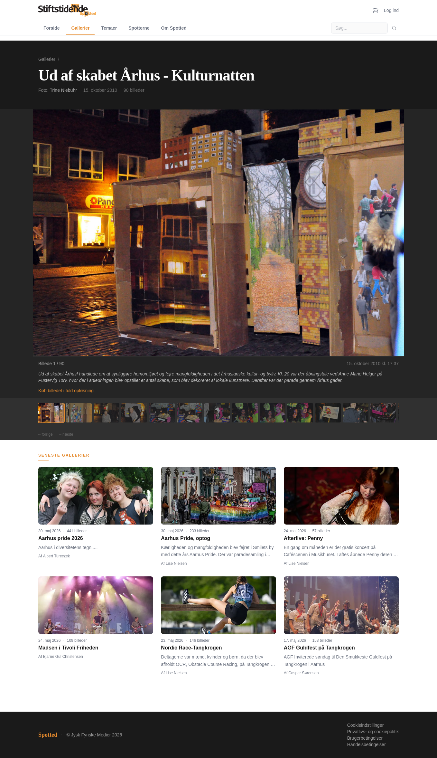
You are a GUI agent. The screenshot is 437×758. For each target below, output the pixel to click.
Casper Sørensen (303, 673)
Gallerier (80, 28)
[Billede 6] (189, 412)
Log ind (391, 10)
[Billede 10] (300, 412)
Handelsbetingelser (366, 744)
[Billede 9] (272, 412)
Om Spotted (174, 28)
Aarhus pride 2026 (60, 538)
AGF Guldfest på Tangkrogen (319, 647)
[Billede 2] (79, 412)
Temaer (109, 28)
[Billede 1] (51, 412)
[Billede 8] (245, 412)
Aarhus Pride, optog (185, 538)
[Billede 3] (106, 412)
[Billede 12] (355, 412)
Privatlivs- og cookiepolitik (373, 731)
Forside (51, 28)
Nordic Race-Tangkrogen (191, 647)
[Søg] (394, 28)
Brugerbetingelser (365, 738)
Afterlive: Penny (303, 538)
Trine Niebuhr (63, 90)
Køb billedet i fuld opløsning (66, 390)
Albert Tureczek (56, 556)
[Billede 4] (134, 412)
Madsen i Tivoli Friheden (68, 647)
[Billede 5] (162, 412)
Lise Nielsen (176, 563)
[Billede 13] (383, 412)
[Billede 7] (217, 412)
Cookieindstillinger (365, 725)
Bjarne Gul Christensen (63, 656)
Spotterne (138, 28)
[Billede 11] (328, 412)
